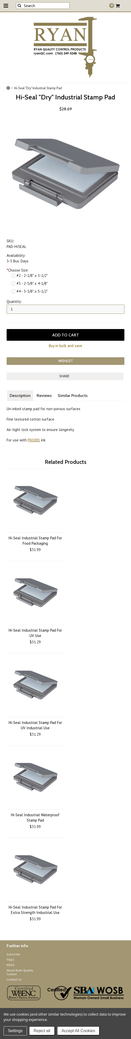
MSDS (10, 965)
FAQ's (10, 959)
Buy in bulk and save (65, 345)
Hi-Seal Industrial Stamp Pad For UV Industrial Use (35, 725)
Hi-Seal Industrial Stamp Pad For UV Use (35, 633)
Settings (15, 1031)
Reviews (44, 395)
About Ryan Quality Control (20, 972)
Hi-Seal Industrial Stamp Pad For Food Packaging (35, 541)
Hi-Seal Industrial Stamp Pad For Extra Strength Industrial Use (35, 910)
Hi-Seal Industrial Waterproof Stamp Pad (35, 817)
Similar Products (73, 395)
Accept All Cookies (78, 1031)
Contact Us (14, 979)
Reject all (42, 1031)
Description (20, 395)
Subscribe (13, 954)
